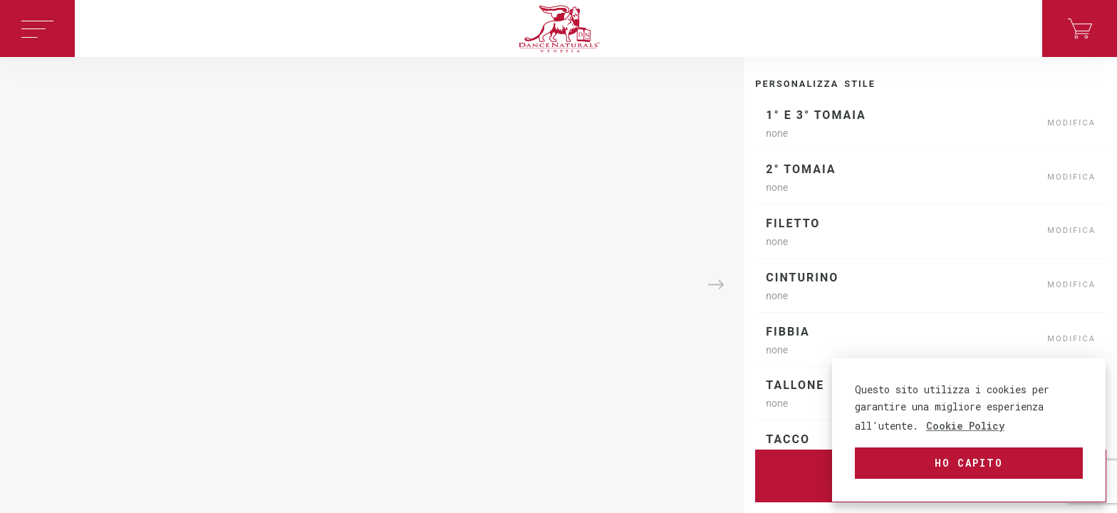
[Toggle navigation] (37, 28)
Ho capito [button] (969, 463)
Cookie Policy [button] (965, 425)
